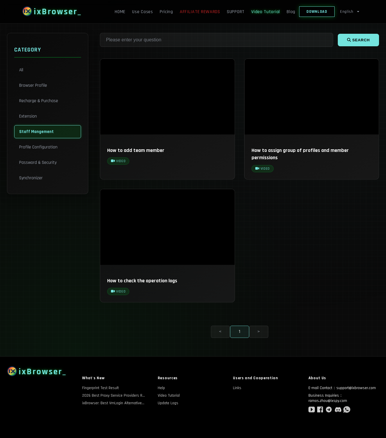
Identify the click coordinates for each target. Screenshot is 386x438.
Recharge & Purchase (38, 101)
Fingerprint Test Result (100, 388)
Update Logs (168, 403)
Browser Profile (33, 85)
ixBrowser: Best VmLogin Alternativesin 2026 (114, 403)
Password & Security (38, 162)
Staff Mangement (36, 131)
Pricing (166, 12)
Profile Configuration (38, 147)
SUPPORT (236, 12)
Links (237, 388)
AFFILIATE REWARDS (200, 12)
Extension (28, 116)
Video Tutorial (265, 12)
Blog (291, 12)
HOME (120, 12)
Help (161, 388)
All (21, 70)
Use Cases (142, 12)
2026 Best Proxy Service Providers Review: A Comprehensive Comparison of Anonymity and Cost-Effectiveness (114, 395)
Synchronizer (31, 178)
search (358, 40)
